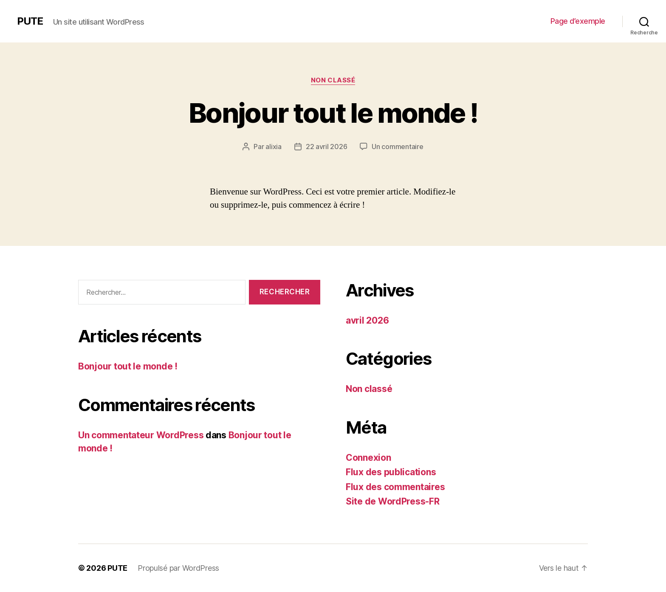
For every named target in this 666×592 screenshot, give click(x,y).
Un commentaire (397, 146)
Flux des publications (391, 472)
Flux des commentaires (395, 487)
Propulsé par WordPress (178, 568)
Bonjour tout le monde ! (333, 112)
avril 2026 (367, 320)
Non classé (333, 80)
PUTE (30, 21)
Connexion (368, 457)
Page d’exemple (577, 21)
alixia (273, 146)
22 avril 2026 (326, 146)
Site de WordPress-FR (393, 501)
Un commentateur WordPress (140, 435)
